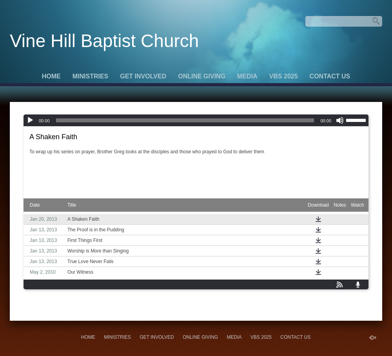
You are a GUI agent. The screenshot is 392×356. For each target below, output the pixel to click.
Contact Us (330, 76)
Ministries (91, 76)
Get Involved (143, 76)
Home (51, 76)
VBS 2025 (283, 76)
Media (247, 76)
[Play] (30, 120)
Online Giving (201, 76)
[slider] (185, 120)
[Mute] (340, 120)
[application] (196, 120)
